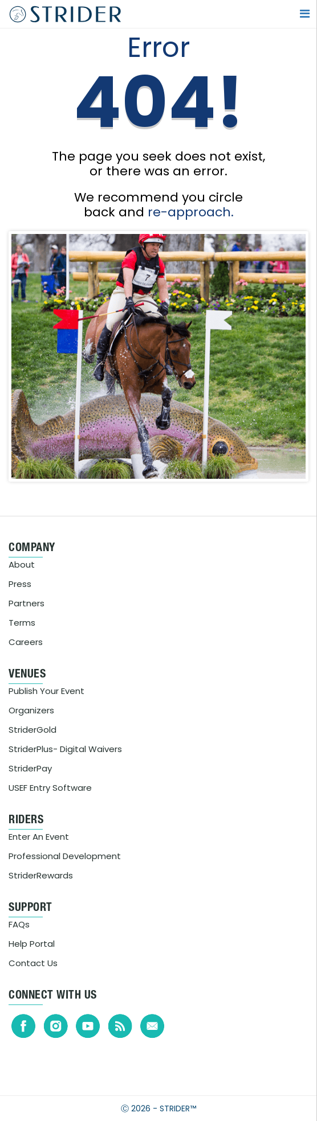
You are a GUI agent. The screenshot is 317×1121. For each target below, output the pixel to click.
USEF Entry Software (50, 788)
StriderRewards (41, 875)
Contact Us (33, 963)
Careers (26, 642)
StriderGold (32, 730)
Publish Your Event (46, 691)
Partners (26, 603)
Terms (22, 623)
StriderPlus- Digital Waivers (65, 749)
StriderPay (30, 768)
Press (20, 584)
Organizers (31, 710)
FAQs (19, 924)
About (22, 564)
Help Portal (32, 944)
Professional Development (65, 856)
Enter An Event (39, 837)
